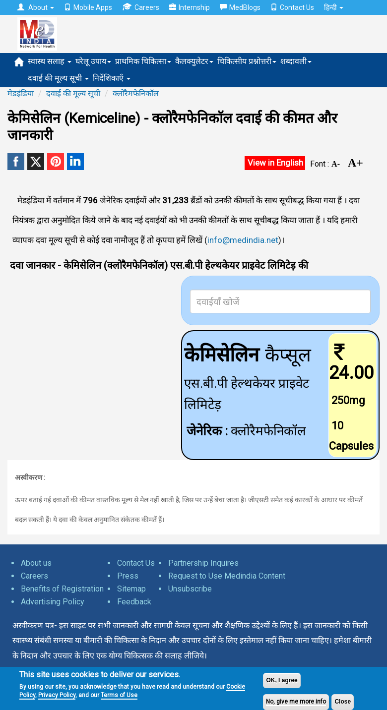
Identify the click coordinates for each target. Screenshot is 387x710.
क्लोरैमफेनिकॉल (136, 93)
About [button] (35, 7)
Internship (189, 7)
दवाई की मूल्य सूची (58, 78)
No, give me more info (296, 701)
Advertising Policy (52, 601)
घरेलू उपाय (93, 61)
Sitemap (131, 588)
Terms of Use (119, 695)
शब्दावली (296, 61)
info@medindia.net (242, 240)
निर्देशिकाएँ (111, 78)
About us (36, 563)
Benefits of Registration (62, 588)
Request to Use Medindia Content (226, 576)
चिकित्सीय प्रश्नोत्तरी (246, 61)
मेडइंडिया (20, 93)
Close (342, 701)
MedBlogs (240, 7)
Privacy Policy (56, 695)
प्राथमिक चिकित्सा (143, 61)
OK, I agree (281, 680)
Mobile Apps (88, 7)
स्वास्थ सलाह (49, 61)
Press (127, 576)
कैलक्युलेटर (194, 61)
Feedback (134, 601)
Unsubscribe (190, 588)
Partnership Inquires (203, 563)
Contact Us (292, 7)
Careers (140, 7)
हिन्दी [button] (333, 7)
